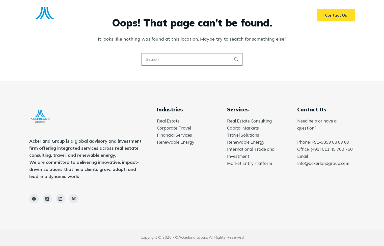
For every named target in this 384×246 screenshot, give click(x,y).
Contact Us (336, 15)
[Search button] (236, 59)
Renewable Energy (175, 142)
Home (141, 15)
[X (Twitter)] (47, 198)
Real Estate (168, 121)
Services (171, 15)
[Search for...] (186, 59)
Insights (239, 15)
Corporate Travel (174, 128)
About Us (205, 15)
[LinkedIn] (60, 198)
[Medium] (74, 198)
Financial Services (174, 135)
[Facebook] (34, 198)
